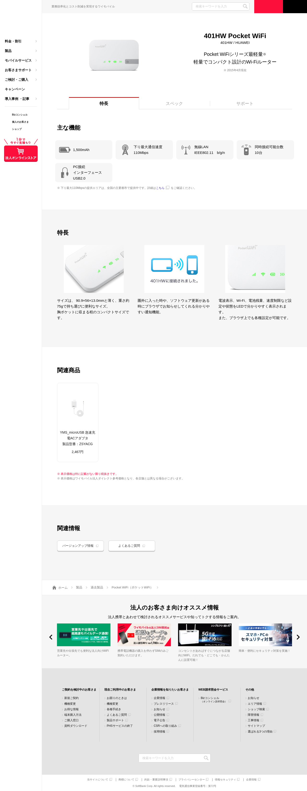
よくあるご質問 (129, 545)
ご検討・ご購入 (16, 79)
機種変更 (70, 703)
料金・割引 (13, 41)
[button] (51, 637)
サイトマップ (256, 725)
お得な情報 (71, 709)
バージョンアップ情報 (78, 545)
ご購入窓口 (71, 720)
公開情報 (159, 714)
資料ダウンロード (75, 725)
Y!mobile (20, 20)
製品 (8, 51)
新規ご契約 (71, 698)
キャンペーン (15, 89)
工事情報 (253, 720)
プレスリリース (164, 703)
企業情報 (159, 698)
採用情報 (159, 731)
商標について (126, 779)
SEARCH (245, 6)
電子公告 (159, 720)
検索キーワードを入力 (206, 758)
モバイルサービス (18, 60)
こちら (160, 188)
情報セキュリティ (225, 779)
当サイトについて (97, 779)
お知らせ (159, 709)
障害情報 (253, 714)
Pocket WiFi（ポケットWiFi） (132, 587)
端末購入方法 (73, 714)
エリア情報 (255, 703)
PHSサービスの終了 (120, 725)
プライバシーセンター (191, 779)
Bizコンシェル (214, 700)
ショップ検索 (256, 709)
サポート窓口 (295, 6)
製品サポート (115, 720)
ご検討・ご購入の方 (268, 6)
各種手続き (114, 709)
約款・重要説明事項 (156, 779)
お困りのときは (117, 698)
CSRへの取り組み (165, 725)
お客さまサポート (18, 70)
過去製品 (97, 587)
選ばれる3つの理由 (260, 731)
